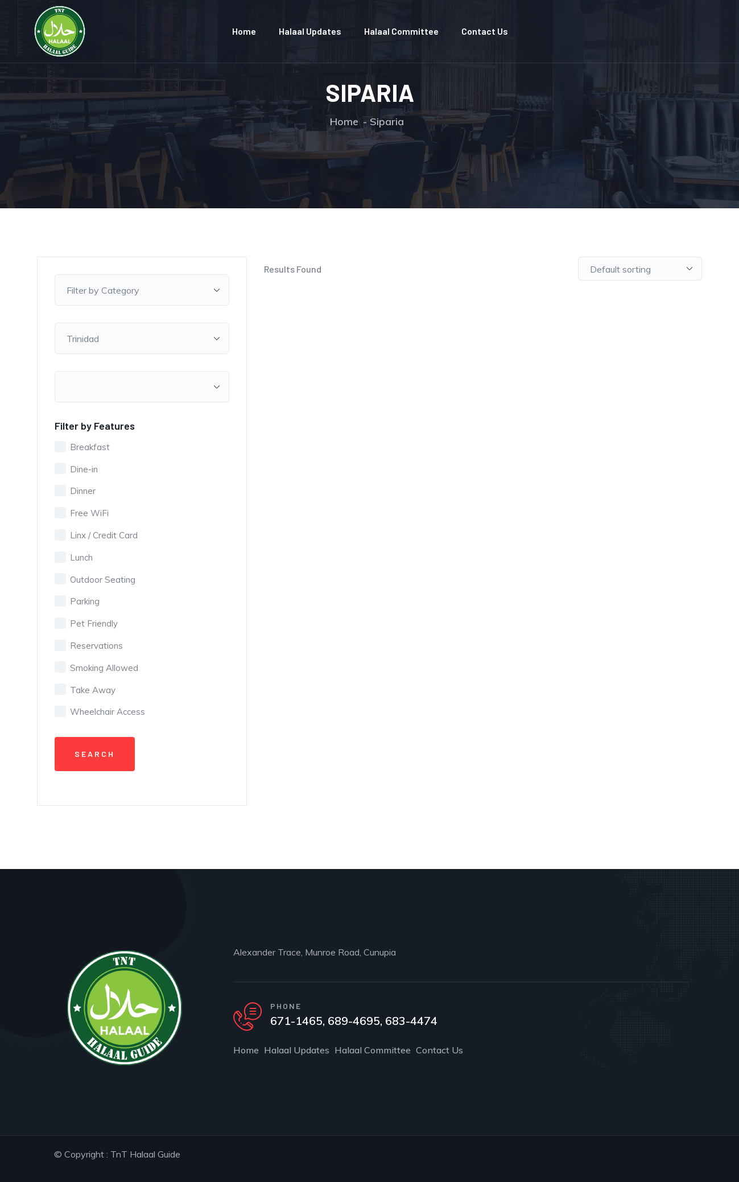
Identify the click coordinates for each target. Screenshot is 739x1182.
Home (244, 31)
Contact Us (484, 31)
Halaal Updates (310, 31)
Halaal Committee (401, 31)
